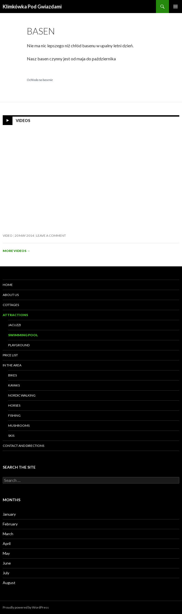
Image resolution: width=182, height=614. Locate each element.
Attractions (15, 315)
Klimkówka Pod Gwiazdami (32, 7)
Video (7, 235)
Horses (14, 405)
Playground (19, 345)
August (9, 582)
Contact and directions (23, 446)
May (6, 553)
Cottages (11, 305)
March (8, 533)
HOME (8, 285)
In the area (12, 365)
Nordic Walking (22, 395)
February (10, 524)
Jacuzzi (14, 325)
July (6, 573)
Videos (23, 120)
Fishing (14, 415)
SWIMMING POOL (23, 335)
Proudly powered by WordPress (26, 607)
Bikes (12, 375)
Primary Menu (175, 6)
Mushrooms (19, 425)
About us (11, 295)
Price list (10, 355)
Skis (11, 436)
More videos (16, 251)
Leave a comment (51, 235)
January (9, 514)
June (7, 563)
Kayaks (14, 385)
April (7, 543)
